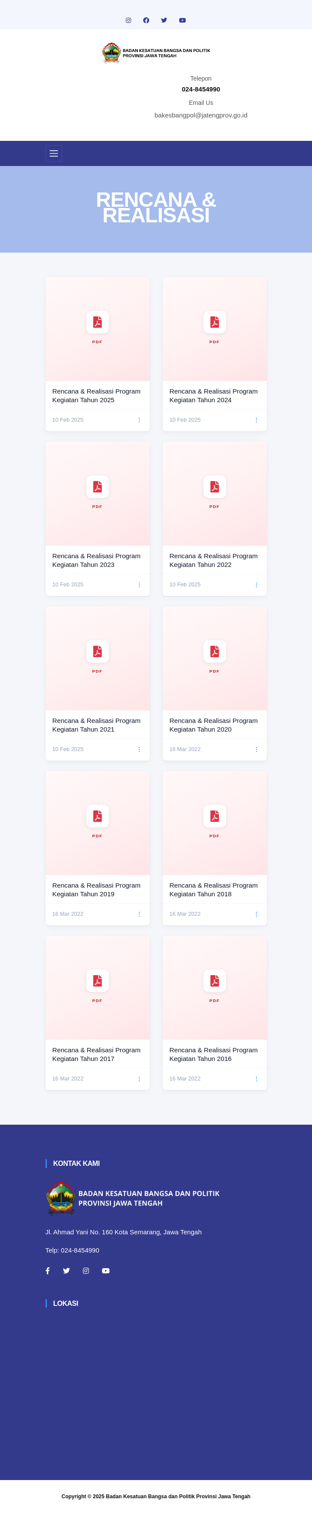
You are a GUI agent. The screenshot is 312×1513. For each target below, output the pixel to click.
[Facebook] (48, 1271)
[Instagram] (86, 1271)
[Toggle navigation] (54, 153)
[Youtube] (105, 1271)
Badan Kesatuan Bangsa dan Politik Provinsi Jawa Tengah (178, 1496)
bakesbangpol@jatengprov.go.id (200, 115)
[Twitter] (66, 1271)
